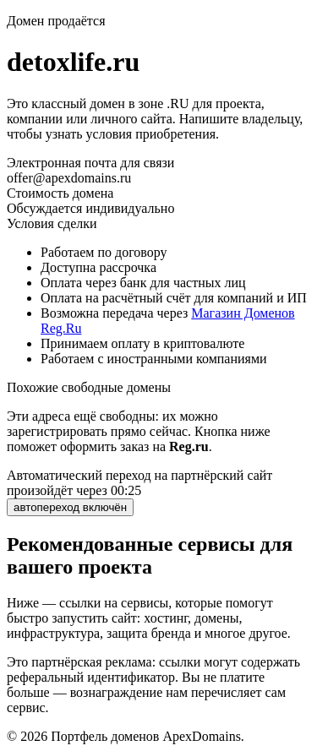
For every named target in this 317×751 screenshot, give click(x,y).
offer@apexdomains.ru (69, 178)
